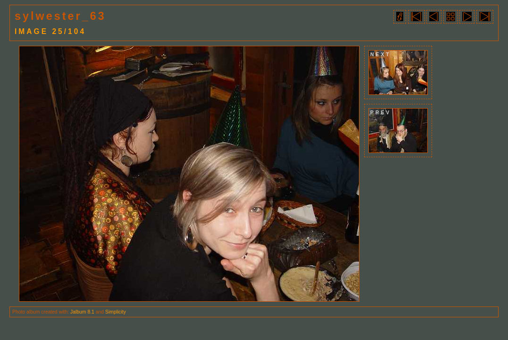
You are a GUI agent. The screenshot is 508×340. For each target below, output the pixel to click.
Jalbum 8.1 (82, 311)
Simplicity (115, 311)
